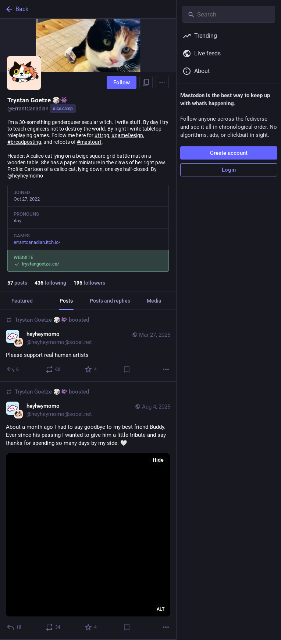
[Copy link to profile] (146, 82)
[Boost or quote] (53, 369)
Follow (121, 82)
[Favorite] (91, 369)
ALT (160, 609)
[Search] (228, 14)
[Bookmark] (126, 369)
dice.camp (63, 108)
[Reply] (13, 369)
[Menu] (162, 82)
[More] (165, 369)
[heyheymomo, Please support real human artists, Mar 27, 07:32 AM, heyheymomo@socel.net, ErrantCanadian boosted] (88, 346)
